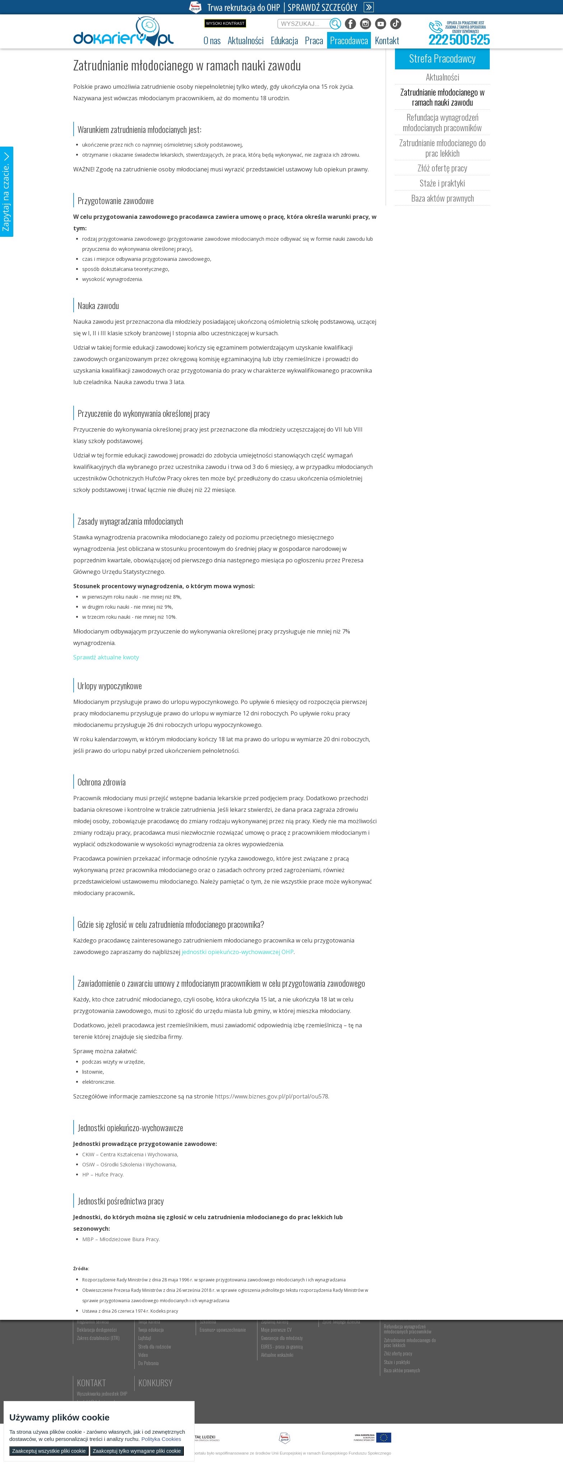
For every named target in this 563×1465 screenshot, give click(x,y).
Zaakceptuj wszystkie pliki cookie (49, 1451)
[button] (6, 192)
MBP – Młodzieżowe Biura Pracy (120, 1239)
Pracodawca (396, 1333)
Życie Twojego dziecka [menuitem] (333, 1361)
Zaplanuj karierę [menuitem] (268, 1361)
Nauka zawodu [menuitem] (208, 1352)
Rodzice (328, 1333)
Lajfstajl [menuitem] (142, 1378)
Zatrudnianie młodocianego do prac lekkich (442, 147)
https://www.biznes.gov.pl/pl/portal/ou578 (271, 1096)
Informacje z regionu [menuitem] (154, 1344)
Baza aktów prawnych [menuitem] (392, 1410)
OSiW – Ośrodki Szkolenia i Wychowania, (129, 1164)
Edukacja (212, 1333)
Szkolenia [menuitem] (204, 1361)
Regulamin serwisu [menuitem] (93, 1361)
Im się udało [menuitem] (146, 1352)
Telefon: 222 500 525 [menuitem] (452, 1361)
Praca (265, 1333)
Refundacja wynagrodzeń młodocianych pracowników (442, 122)
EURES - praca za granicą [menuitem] (276, 1386)
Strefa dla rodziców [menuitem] (152, 1386)
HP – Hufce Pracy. (103, 1174)
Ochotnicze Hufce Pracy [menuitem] (97, 1352)
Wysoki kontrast (225, 23)
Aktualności (442, 76)
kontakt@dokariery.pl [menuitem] (452, 1352)
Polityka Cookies (161, 1439)
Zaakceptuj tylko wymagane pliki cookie (137, 1451)
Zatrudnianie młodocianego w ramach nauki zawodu (442, 97)
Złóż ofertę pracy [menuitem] (388, 1393)
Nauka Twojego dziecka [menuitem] (334, 1344)
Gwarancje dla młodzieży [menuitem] (276, 1378)
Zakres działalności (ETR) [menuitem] (98, 1378)
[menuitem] (212, 40)
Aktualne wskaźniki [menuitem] (271, 1394)
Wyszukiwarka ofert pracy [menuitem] (276, 1344)
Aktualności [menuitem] (384, 1344)
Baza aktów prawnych (442, 197)
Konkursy (450, 1373)
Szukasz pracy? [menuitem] (268, 1352)
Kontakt (447, 1333)
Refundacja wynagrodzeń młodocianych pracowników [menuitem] (397, 1369)
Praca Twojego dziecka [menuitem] (334, 1352)
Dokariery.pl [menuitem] (87, 1344)
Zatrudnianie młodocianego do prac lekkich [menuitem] (397, 1382)
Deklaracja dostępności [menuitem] (97, 1369)
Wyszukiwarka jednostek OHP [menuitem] (458, 1344)
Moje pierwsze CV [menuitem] (270, 1369)
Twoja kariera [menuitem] (147, 1361)
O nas (86, 1333)
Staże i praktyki (442, 182)
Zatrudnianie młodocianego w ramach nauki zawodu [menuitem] (399, 1355)
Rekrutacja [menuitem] (205, 1344)
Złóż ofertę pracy (442, 167)
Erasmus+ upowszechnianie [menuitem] (219, 1369)
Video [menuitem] (141, 1394)
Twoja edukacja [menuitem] (149, 1369)
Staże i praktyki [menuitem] (387, 1401)
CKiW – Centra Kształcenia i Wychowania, (130, 1154)
